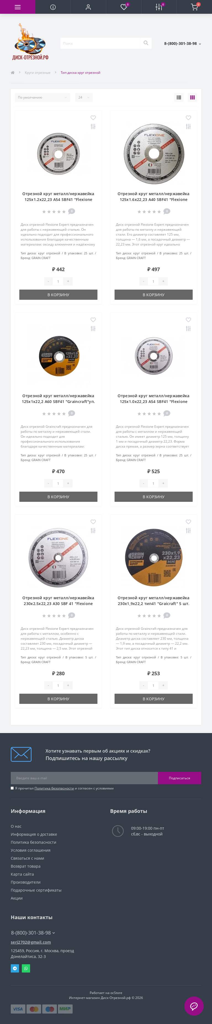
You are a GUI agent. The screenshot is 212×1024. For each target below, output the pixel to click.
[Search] (146, 43)
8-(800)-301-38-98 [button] (33, 933)
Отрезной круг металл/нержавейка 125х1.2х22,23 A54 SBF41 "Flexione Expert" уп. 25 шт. (58, 199)
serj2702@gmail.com (31, 942)
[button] (88, 7)
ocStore (116, 992)
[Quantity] (57, 281)
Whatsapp (26, 968)
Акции (17, 898)
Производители (26, 882)
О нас (16, 826)
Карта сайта (22, 874)
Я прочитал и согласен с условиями (64, 788)
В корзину (58, 294)
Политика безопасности (54, 788)
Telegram (15, 968)
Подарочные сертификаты (36, 890)
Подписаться (179, 778)
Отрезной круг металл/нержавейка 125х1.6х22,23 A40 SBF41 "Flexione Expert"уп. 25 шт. (153, 199)
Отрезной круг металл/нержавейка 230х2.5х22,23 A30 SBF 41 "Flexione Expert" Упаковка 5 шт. (58, 603)
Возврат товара (26, 866)
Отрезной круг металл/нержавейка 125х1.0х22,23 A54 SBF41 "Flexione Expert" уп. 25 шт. (153, 401)
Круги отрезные (38, 72)
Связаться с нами (27, 858)
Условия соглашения (31, 850)
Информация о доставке (34, 834)
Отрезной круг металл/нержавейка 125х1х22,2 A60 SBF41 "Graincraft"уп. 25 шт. (58, 401)
